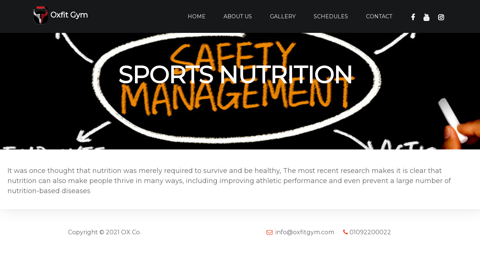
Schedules (331, 16)
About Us (238, 16)
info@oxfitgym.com (305, 232)
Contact (379, 16)
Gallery (283, 16)
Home (197, 16)
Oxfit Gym (60, 15)
